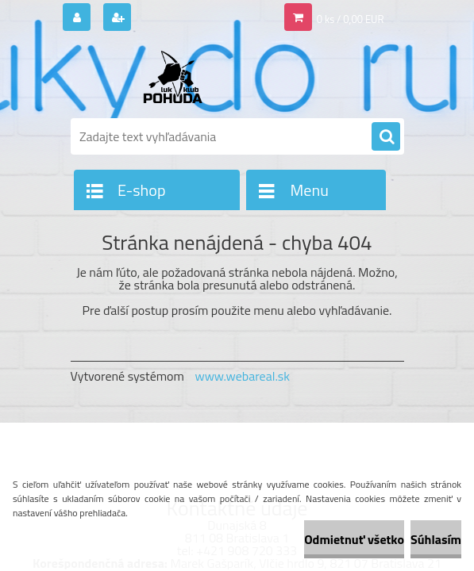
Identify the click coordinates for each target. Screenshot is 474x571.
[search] (386, 137)
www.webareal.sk (242, 375)
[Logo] (180, 77)
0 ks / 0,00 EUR (350, 19)
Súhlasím (435, 539)
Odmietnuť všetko (354, 539)
